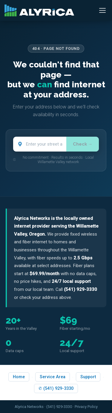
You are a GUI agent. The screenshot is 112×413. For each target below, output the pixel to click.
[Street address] (39, 144)
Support (88, 376)
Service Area (52, 376)
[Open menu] (102, 10)
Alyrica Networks (29, 406)
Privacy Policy (86, 406)
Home (19, 376)
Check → (83, 143)
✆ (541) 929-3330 (56, 388)
